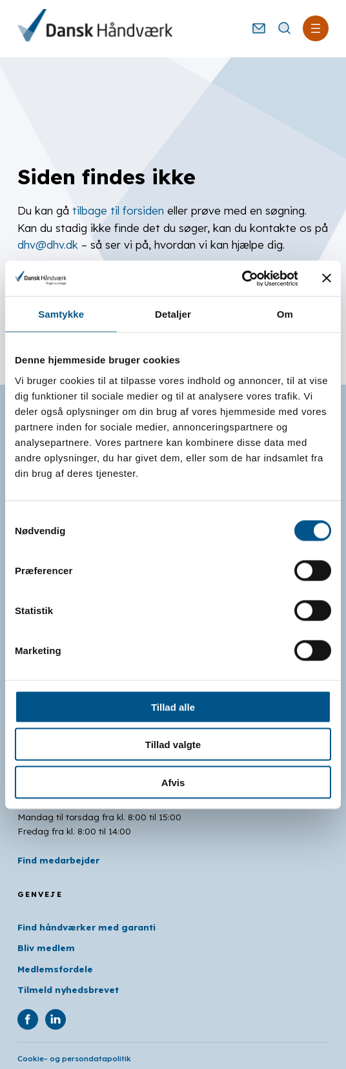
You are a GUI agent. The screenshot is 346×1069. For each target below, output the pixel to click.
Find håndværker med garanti (86, 926)
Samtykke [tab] (61, 314)
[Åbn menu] (315, 28)
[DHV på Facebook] (27, 1019)
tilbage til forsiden (118, 210)
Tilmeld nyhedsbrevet (68, 989)
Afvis (173, 781)
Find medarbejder (58, 859)
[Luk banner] (326, 278)
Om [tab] (285, 314)
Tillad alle (173, 706)
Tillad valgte (173, 744)
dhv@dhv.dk (47, 244)
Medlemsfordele (55, 968)
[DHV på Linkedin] (55, 1019)
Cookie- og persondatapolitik (74, 1058)
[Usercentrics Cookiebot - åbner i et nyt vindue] (241, 278)
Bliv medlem (46, 947)
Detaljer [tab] (173, 314)
